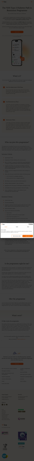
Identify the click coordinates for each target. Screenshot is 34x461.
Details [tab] (17, 226)
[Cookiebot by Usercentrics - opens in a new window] (29, 224)
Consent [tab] (6, 226)
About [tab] (28, 226)
